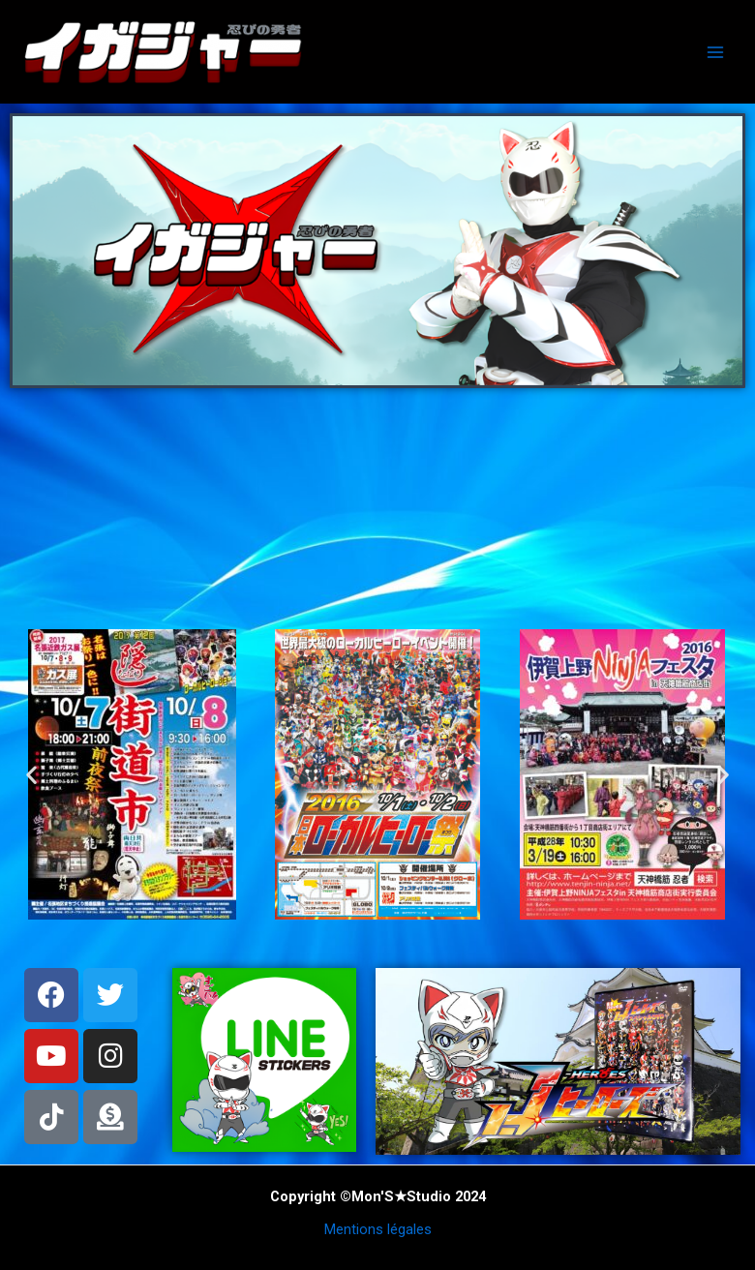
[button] (31, 774)
